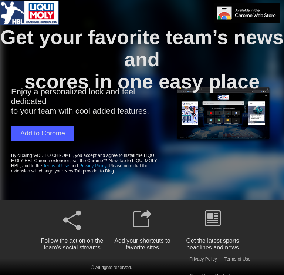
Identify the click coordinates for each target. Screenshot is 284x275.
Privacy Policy (92, 165)
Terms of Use (56, 165)
